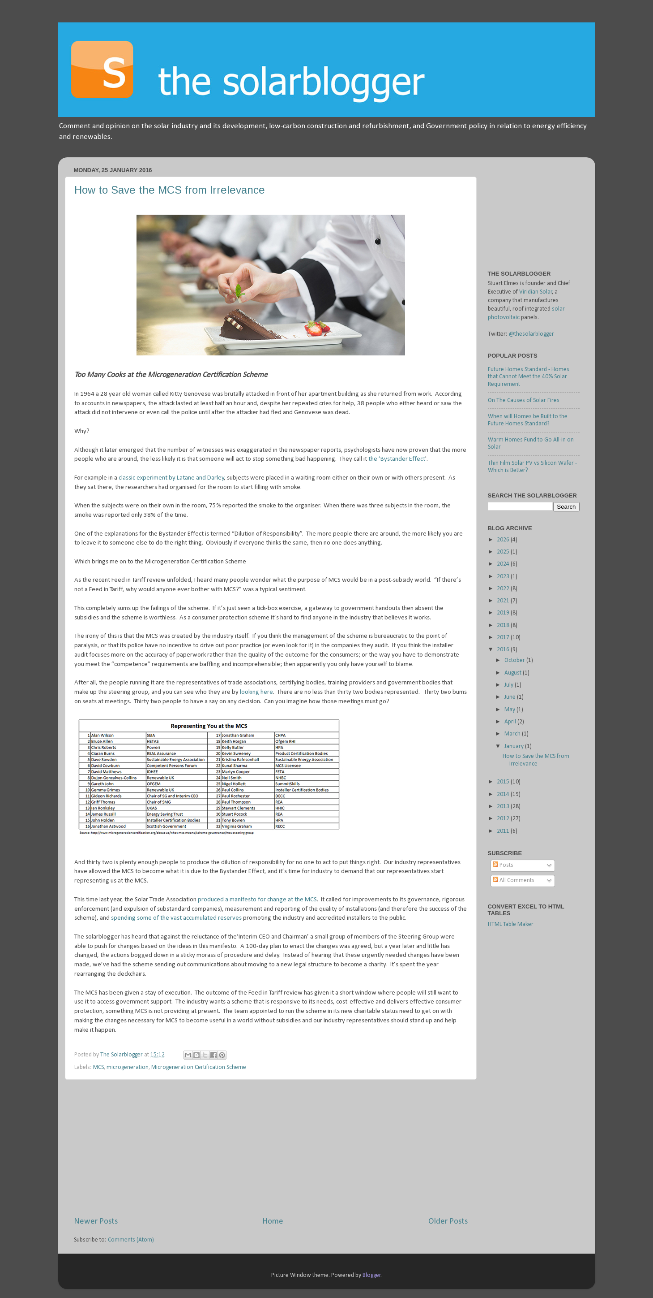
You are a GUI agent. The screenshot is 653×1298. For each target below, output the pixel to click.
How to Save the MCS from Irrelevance (169, 190)
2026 (504, 540)
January (514, 746)
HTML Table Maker (510, 924)
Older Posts (448, 1221)
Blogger (372, 1275)
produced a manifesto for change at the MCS (257, 899)
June (510, 697)
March (513, 734)
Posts (503, 865)
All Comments (513, 880)
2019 (504, 613)
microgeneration (128, 1067)
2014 (504, 794)
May (510, 710)
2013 (504, 806)
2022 (504, 589)
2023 (504, 577)
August (513, 673)
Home (272, 1221)
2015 (504, 782)
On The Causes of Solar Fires (523, 400)
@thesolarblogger (531, 334)
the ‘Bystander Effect (396, 459)
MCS (98, 1067)
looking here (256, 692)
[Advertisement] (271, 1148)
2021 (504, 601)
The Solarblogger (122, 1055)
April (510, 722)
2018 (504, 625)
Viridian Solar (535, 292)
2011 (504, 831)
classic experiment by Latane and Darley (170, 478)
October (515, 660)
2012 (504, 819)
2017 (504, 637)
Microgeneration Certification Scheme (198, 1067)
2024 (504, 564)
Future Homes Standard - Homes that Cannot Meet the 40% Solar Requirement (528, 377)
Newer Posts (96, 1221)
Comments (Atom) (131, 1240)
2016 (504, 650)
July (509, 685)
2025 (504, 552)
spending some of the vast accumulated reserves (177, 918)
